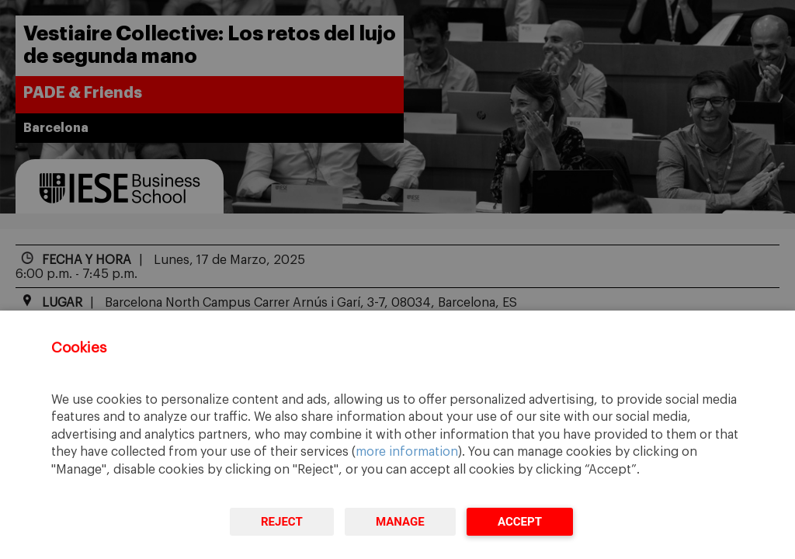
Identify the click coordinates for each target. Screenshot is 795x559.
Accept (520, 522)
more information (407, 452)
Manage (400, 522)
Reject (282, 522)
